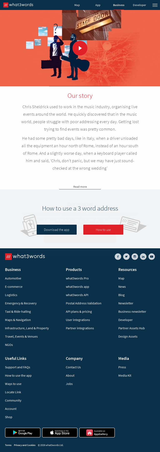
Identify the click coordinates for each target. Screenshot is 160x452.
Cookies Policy (94, 223)
